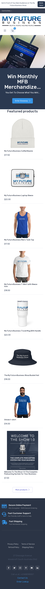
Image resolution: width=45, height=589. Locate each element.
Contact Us (22, 578)
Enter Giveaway (23, 101)
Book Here (41, 4)
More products (22, 490)
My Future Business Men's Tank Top (19, 240)
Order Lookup (23, 582)
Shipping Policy (28, 547)
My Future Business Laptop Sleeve (18, 195)
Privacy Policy (13, 544)
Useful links (6, 11)
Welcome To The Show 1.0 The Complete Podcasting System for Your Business (20, 473)
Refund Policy (13, 547)
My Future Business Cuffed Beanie (18, 151)
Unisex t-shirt (10, 420)
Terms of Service (28, 544)
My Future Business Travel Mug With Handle (22, 331)
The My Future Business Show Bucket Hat (21, 375)
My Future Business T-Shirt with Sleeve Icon (20, 285)
